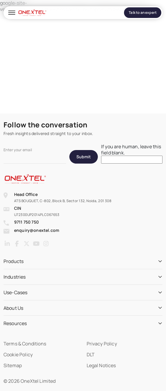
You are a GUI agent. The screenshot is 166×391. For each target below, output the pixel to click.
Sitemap (13, 365)
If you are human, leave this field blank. (131, 150)
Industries (15, 277)
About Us (13, 308)
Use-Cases (15, 292)
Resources (15, 323)
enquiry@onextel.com (36, 230)
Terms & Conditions (25, 343)
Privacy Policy (102, 343)
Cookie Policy (18, 354)
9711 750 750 (26, 222)
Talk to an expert (143, 12)
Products (14, 261)
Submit (83, 156)
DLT (91, 354)
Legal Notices (101, 365)
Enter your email (18, 149)
